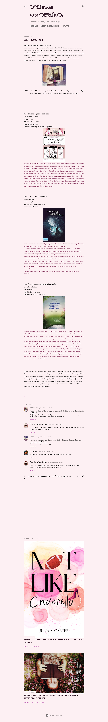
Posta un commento (37, 702)
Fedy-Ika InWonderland (38, 424)
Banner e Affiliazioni (49, 26)
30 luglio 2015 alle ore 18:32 (44, 408)
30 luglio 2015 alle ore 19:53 (43, 437)
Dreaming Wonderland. (46, 11)
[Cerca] (83, 6)
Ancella (32, 408)
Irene (32, 437)
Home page (34, 26)
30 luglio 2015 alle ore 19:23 (56, 424)
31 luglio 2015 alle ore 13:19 (55, 462)
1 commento (34, 646)
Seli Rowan (34, 451)
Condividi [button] (26, 397)
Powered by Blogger (54, 715)
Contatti (65, 26)
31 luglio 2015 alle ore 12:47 (47, 451)
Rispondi (33, 420)
